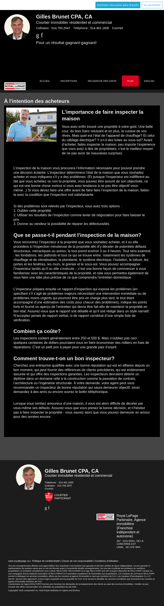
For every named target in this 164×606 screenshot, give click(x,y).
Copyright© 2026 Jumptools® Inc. (23, 590)
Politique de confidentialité (46, 561)
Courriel (117, 28)
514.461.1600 (99, 28)
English (149, 81)
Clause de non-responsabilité (77, 561)
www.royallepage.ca (18, 561)
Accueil (45, 81)
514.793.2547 (60, 28)
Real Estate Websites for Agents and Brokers (59, 590)
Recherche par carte (102, 81)
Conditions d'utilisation (106, 561)
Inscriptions (68, 81)
